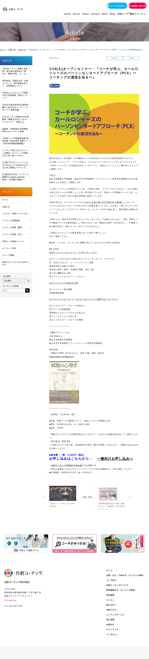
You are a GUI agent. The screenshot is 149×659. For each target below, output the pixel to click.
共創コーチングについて (117, 585)
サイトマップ (112, 629)
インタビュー (112, 634)
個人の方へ (111, 604)
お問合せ (110, 624)
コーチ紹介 (111, 580)
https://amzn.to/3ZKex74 (61, 357)
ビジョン (110, 599)
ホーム (3, 50)
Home (65, 16)
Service (94, 16)
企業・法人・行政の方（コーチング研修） (125, 575)
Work (103, 16)
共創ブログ (111, 609)
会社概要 (110, 595)
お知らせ (22, 50)
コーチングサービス (115, 614)
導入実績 (110, 619)
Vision (84, 16)
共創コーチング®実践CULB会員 (66, 465)
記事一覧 (12, 50)
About (75, 16)
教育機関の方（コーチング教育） (121, 590)
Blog (111, 16)
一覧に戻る (92, 495)
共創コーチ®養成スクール (129, 16)
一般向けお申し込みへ (115, 458)
